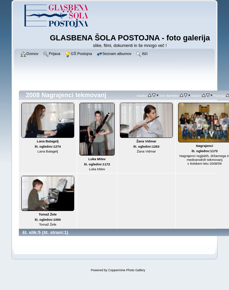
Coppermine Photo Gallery (126, 270)
